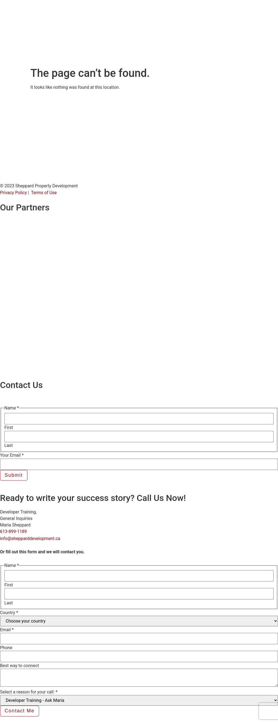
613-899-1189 (13, 531)
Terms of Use (44, 192)
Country (9, 613)
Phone (6, 648)
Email (7, 630)
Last (8, 445)
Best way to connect (19, 666)
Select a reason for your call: (29, 692)
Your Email (12, 455)
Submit (14, 475)
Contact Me (19, 710)
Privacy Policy (13, 192)
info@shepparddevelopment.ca (30, 538)
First (8, 427)
